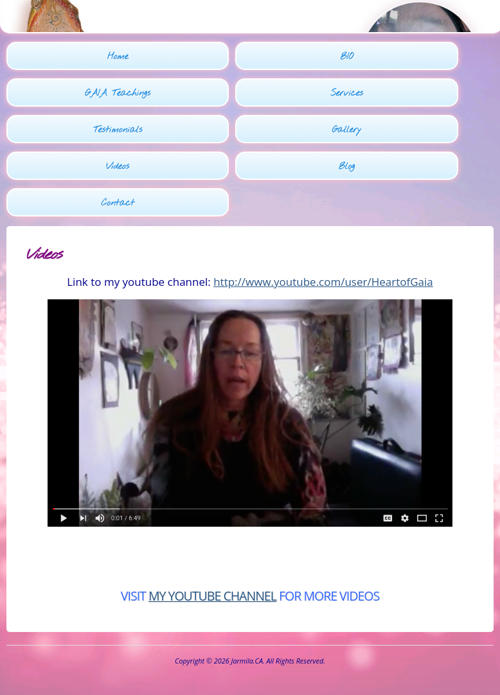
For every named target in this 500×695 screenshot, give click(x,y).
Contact (117, 203)
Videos (117, 167)
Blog (347, 167)
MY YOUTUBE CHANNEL (212, 595)
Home (118, 57)
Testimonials (117, 130)
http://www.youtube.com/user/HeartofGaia (323, 281)
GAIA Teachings (117, 93)
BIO (346, 57)
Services (346, 93)
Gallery (347, 130)
